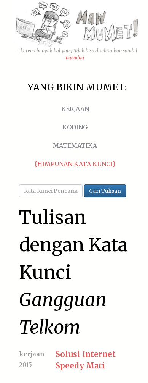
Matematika (75, 145)
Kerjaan (75, 109)
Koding (75, 127)
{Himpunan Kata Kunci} (75, 164)
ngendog (75, 57)
